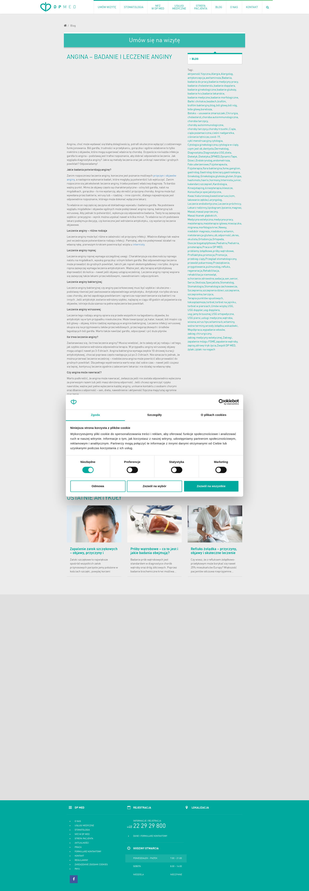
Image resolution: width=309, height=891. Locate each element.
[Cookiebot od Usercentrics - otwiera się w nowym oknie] (221, 402)
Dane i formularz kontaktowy (150, 836)
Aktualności (82, 843)
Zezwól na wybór (154, 486)
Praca (78, 847)
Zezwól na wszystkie (211, 486)
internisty (138, 244)
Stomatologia (82, 830)
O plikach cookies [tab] (213, 415)
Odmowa (98, 486)
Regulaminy (81, 860)
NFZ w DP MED (82, 834)
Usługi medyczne (84, 826)
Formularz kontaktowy (88, 852)
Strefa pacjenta (84, 839)
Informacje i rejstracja (147, 821)
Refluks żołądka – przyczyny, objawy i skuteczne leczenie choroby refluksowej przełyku (214, 553)
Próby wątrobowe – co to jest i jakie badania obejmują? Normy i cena (154, 553)
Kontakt (79, 856)
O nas (78, 821)
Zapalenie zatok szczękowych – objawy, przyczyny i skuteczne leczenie (93, 553)
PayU (77, 869)
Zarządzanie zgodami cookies (91, 865)
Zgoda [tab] (95, 415)
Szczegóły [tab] (154, 415)
